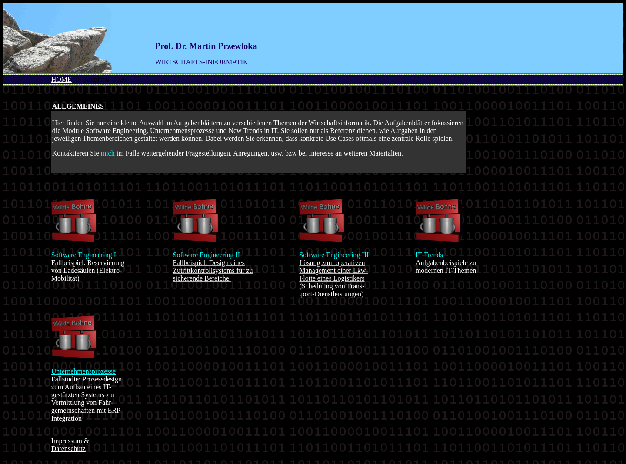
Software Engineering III (334, 255)
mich (108, 153)
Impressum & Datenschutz (70, 444)
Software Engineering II (206, 255)
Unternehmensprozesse (83, 371)
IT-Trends (429, 255)
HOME (61, 79)
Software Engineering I (83, 255)
